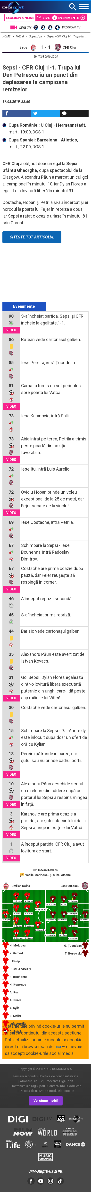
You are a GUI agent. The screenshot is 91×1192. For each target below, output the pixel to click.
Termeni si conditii (25, 1076)
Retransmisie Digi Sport (28, 1086)
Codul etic (74, 1086)
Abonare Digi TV (31, 1081)
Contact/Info (56, 1086)
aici (58, 1046)
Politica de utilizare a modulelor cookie (46, 1091)
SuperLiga (35, 36)
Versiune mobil (45, 1101)
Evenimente (24, 306)
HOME (6, 36)
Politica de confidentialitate (59, 1076)
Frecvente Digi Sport (59, 1081)
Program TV (71, 27)
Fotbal (20, 36)
